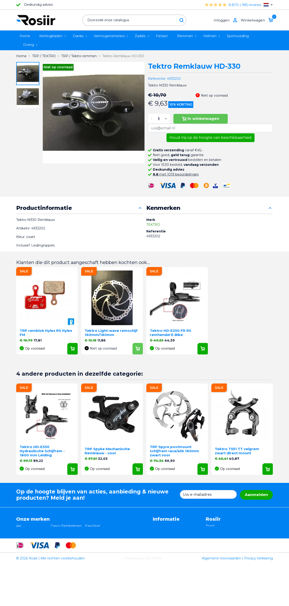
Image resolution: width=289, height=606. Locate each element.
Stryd (89, 531)
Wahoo (22, 545)
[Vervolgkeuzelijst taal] (268, 5)
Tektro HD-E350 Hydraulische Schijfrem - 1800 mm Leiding (42, 451)
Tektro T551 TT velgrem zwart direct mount (237, 451)
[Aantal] (158, 119)
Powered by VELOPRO (143, 600)
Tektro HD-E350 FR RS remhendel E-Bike (170, 332)
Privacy (159, 536)
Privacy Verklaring (258, 600)
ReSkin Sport (61, 550)
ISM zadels (59, 531)
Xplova (56, 536)
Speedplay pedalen (66, 540)
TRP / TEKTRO (28, 536)
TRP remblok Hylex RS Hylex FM (46, 332)
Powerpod (24, 550)
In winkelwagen (200, 118)
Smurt (21, 540)
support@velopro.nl (236, 555)
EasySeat (92, 526)
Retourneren (163, 531)
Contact (159, 545)
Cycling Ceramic (64, 545)
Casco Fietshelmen (66, 526)
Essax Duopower (29, 531)
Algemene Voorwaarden (221, 600)
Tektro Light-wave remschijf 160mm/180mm (111, 332)
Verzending (162, 540)
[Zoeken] (134, 20)
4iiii (18, 526)
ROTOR (91, 550)
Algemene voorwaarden (172, 526)
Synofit (91, 540)
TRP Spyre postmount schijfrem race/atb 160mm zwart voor (174, 451)
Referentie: (157, 79)
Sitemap (159, 550)
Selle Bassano (96, 536)
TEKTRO (153, 225)
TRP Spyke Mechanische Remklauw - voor (107, 451)
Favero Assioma (98, 545)
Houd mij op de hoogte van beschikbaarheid (210, 137)
